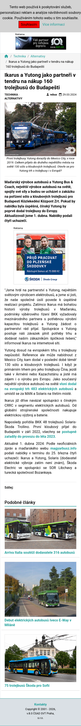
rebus (51, 94)
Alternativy (37, 56)
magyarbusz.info (63, 448)
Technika (19, 56)
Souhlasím (29, 24)
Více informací (54, 24)
